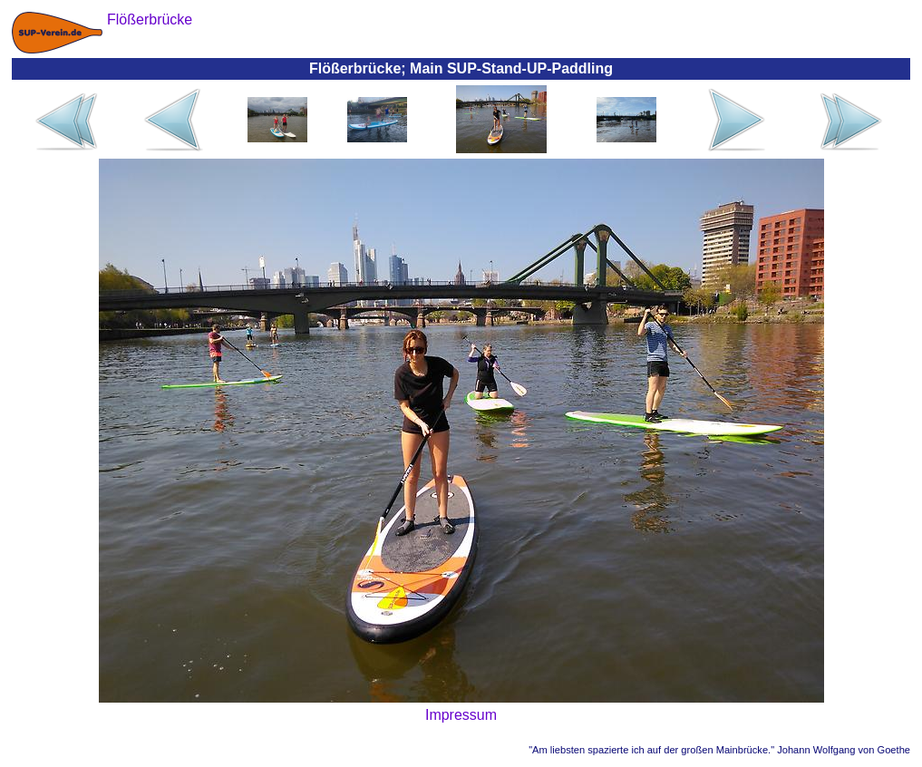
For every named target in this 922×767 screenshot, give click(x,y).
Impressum (461, 715)
